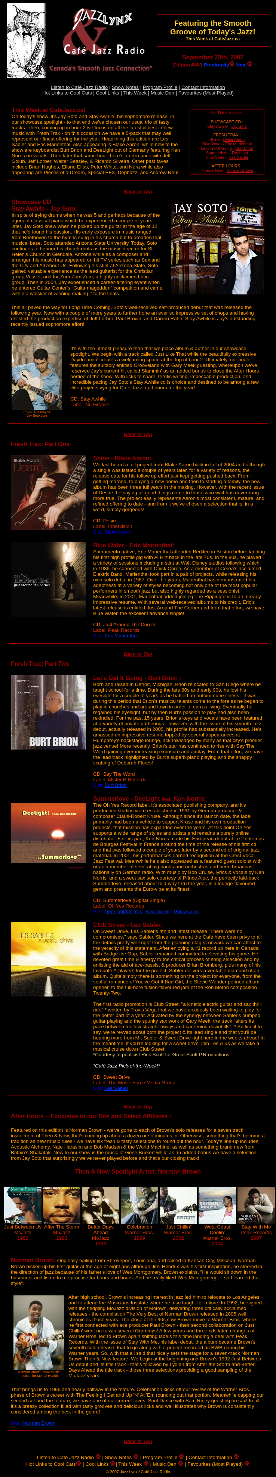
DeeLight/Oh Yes (123, 911)
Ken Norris (158, 911)
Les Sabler (238, 157)
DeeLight (240, 153)
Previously (219, 65)
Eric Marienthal (238, 144)
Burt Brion (244, 148)
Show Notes (125, 87)
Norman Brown (240, 170)
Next (244, 65)
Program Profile (160, 87)
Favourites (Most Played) (206, 93)
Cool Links (107, 93)
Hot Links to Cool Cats (67, 93)
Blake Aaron (234, 139)
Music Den (162, 93)
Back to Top (138, 191)
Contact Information (203, 87)
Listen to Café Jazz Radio (79, 87)
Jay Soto (238, 126)
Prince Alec (186, 911)
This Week (135, 93)
